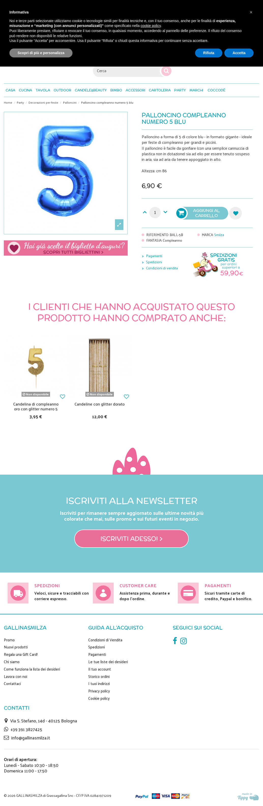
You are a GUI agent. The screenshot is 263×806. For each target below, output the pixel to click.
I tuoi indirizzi (99, 683)
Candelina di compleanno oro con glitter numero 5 (36, 406)
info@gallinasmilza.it (30, 737)
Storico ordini (99, 676)
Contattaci (12, 683)
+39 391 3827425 (26, 729)
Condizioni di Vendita (105, 640)
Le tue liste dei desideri (108, 661)
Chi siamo (12, 661)
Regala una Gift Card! (21, 654)
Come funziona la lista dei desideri (32, 669)
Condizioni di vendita (162, 268)
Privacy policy (99, 691)
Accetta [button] (238, 53)
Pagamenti (154, 256)
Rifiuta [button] (208, 53)
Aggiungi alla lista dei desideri (235, 213)
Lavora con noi (15, 676)
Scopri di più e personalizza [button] (41, 53)
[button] (216, 90)
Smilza (219, 234)
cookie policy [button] (151, 26)
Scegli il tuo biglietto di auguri (66, 248)
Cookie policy (99, 698)
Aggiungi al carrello (198, 213)
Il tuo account (99, 669)
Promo (9, 640)
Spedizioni (154, 262)
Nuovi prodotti (16, 647)
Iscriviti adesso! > (131, 538)
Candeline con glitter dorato (100, 404)
